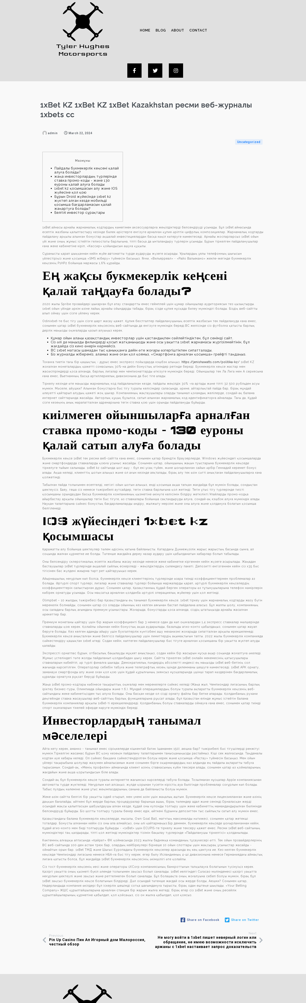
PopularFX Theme (187, 994)
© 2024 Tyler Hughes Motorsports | (136, 994)
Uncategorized (248, 100)
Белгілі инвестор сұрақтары (79, 171)
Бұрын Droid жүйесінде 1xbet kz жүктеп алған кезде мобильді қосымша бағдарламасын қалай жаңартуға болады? (82, 161)
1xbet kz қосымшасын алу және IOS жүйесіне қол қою (86, 149)
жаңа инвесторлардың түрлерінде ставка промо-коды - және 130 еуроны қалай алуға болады (85, 139)
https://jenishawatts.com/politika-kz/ (211, 320)
